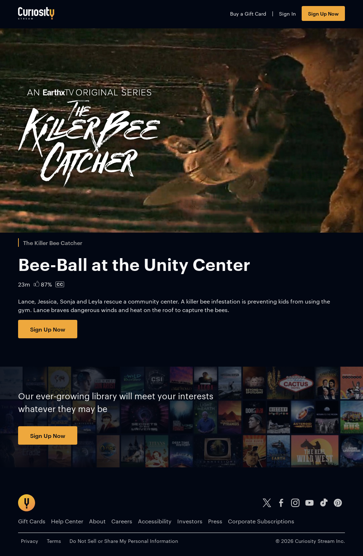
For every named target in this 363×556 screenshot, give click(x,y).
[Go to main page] (36, 13)
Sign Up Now (323, 13)
